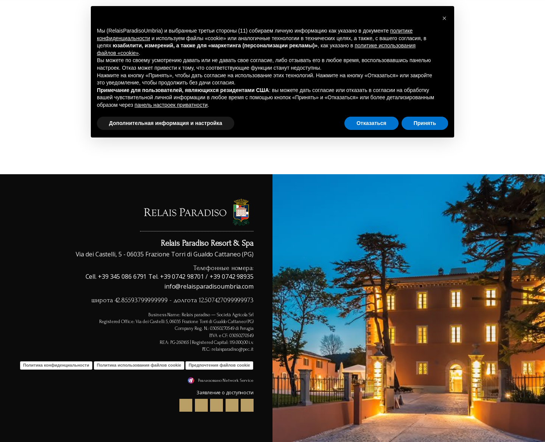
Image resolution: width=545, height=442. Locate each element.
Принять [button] (425, 123)
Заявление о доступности (225, 392)
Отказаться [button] (371, 123)
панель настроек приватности (170, 105)
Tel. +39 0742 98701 (176, 276)
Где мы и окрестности (494, 23)
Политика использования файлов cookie (139, 365)
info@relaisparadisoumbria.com (209, 286)
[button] (444, 18)
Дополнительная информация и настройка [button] (165, 123)
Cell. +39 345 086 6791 (116, 276)
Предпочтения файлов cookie (219, 365)
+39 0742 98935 (232, 276)
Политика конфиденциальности (56, 365)
